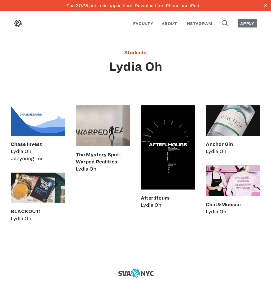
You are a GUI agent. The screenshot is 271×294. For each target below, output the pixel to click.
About (169, 23)
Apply (247, 23)
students (135, 52)
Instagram (198, 23)
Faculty (143, 23)
